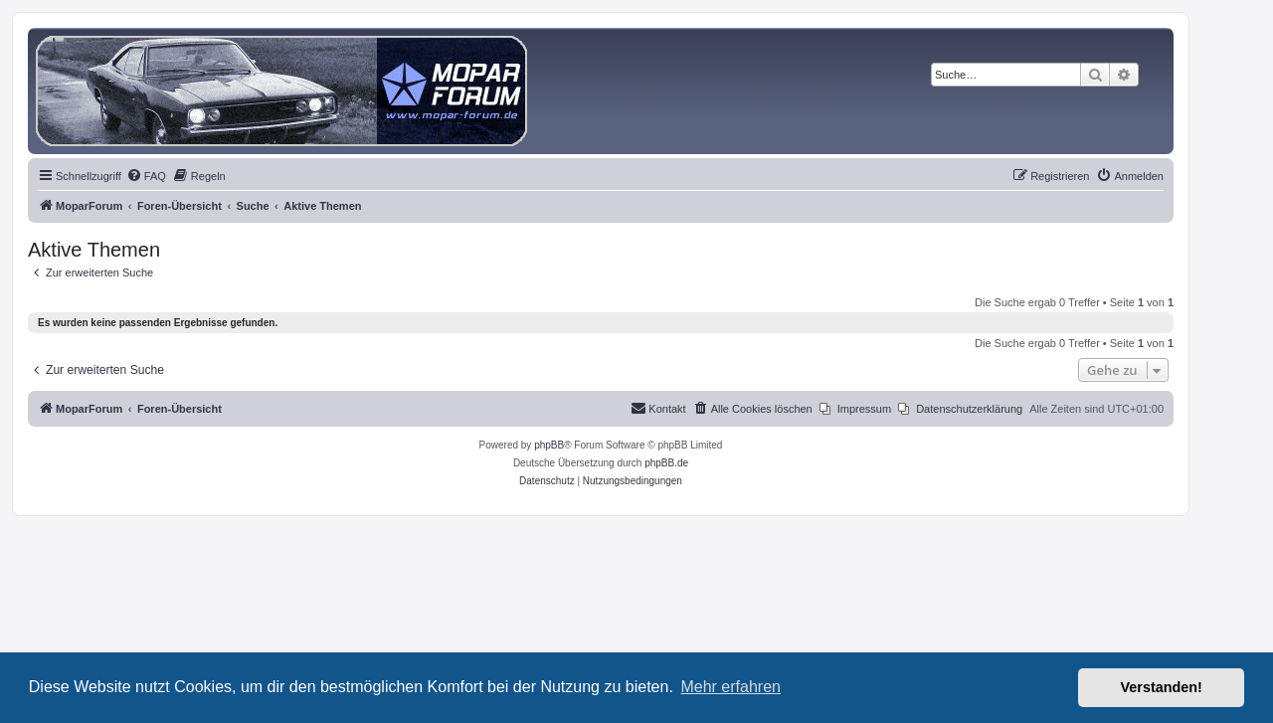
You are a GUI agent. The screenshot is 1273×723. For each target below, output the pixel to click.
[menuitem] (146, 176)
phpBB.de (666, 462)
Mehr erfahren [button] (730, 686)
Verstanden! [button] (1161, 687)
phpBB (549, 445)
